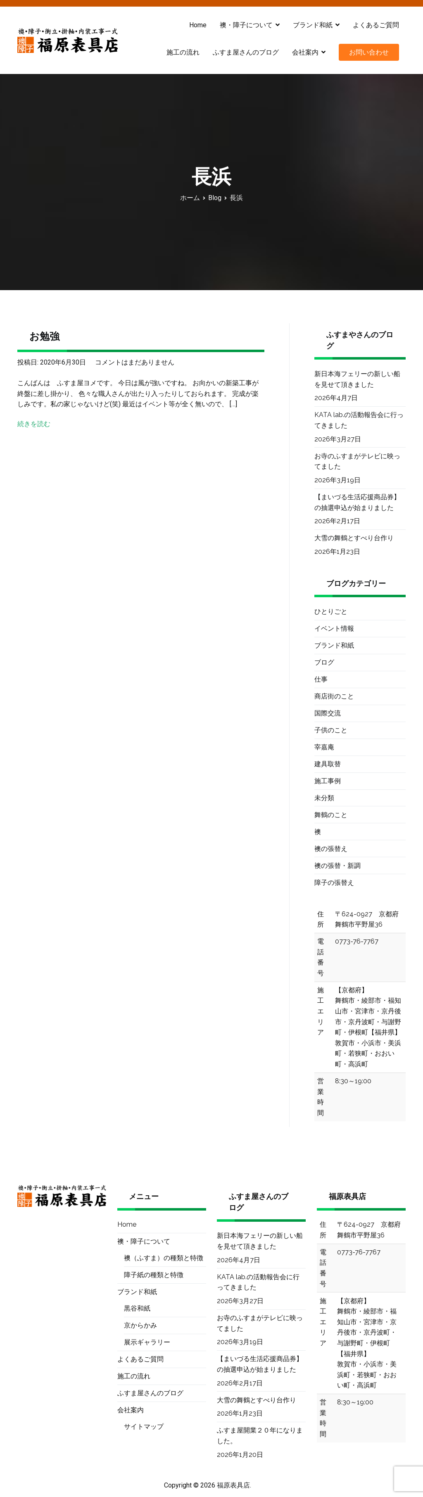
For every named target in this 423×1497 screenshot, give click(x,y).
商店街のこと (334, 696)
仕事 (321, 679)
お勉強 (44, 336)
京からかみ (140, 1325)
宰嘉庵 (324, 747)
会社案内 (305, 52)
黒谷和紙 (137, 1308)
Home (198, 25)
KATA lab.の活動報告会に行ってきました (359, 420)
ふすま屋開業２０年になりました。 (260, 1435)
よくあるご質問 (376, 25)
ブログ (324, 662)
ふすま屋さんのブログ (246, 52)
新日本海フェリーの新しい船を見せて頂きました (357, 379)
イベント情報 (334, 628)
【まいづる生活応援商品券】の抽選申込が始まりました (357, 502)
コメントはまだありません (134, 362)
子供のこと (330, 730)
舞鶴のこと (330, 815)
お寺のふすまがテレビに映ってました (357, 461)
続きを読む (33, 424)
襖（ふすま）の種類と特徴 (163, 1258)
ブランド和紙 (313, 25)
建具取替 (327, 764)
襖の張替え (330, 849)
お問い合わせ (369, 52)
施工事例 (327, 781)
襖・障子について (246, 25)
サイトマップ (144, 1426)
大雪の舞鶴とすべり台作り (354, 538)
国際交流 (327, 713)
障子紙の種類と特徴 (153, 1275)
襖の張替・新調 (337, 866)
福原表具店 (233, 1485)
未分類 (324, 798)
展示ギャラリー (147, 1342)
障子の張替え (334, 883)
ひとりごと (330, 611)
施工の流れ (183, 52)
